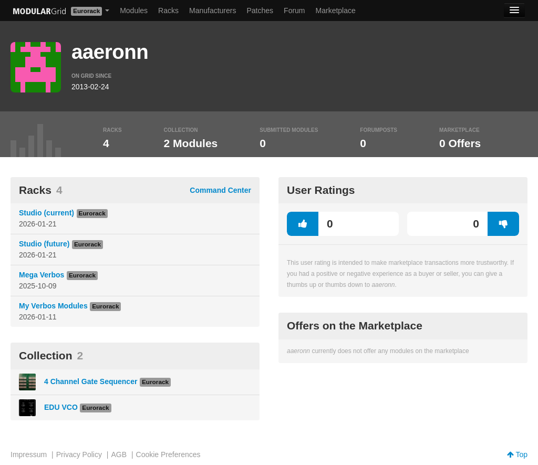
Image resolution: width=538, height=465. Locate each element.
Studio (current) (46, 213)
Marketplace (336, 10)
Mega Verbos (41, 275)
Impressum (29, 454)
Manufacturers (212, 10)
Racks (168, 10)
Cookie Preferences (168, 454)
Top (517, 454)
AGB (119, 454)
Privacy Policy (79, 454)
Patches (259, 10)
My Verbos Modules (53, 306)
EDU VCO (61, 407)
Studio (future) (44, 244)
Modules (134, 10)
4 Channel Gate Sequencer (90, 381)
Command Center (220, 190)
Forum (294, 10)
